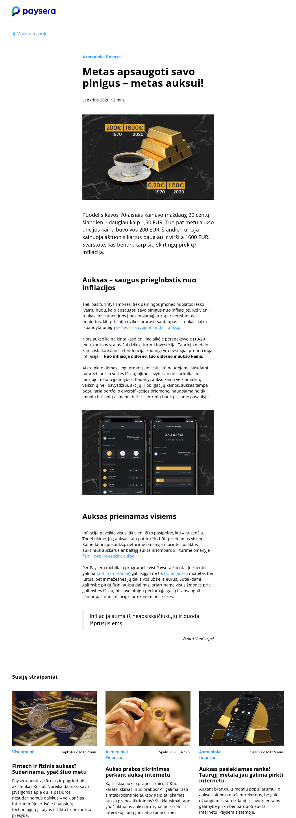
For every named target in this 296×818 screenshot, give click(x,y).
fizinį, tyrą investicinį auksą (108, 556)
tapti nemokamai (113, 573)
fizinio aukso (176, 573)
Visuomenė (23, 751)
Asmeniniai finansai (102, 57)
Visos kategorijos (30, 33)
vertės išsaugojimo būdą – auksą (147, 327)
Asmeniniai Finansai (117, 754)
